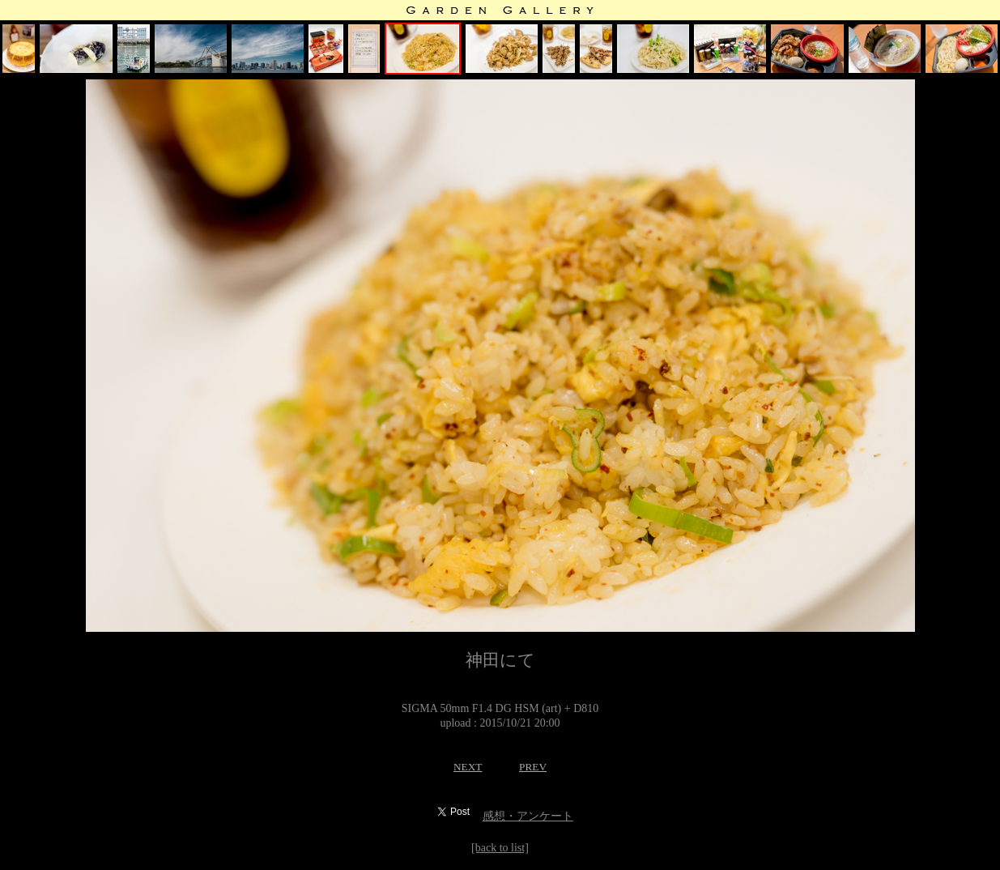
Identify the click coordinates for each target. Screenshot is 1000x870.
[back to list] (500, 848)
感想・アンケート (528, 816)
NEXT (468, 767)
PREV (533, 767)
